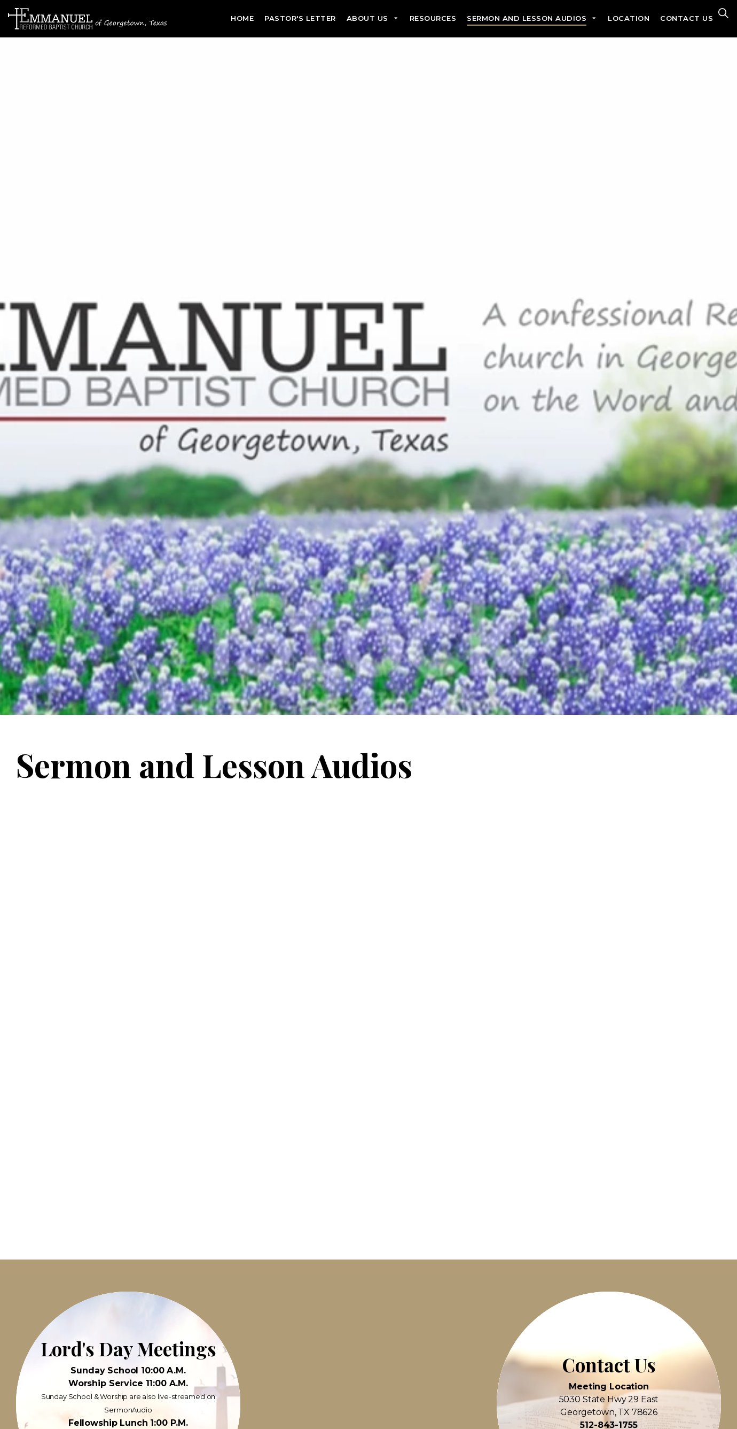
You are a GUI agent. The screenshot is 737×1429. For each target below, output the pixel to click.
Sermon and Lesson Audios (526, 18)
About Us (367, 18)
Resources (433, 18)
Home (242, 18)
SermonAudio (128, 1410)
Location (628, 18)
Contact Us (686, 18)
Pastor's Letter (300, 18)
